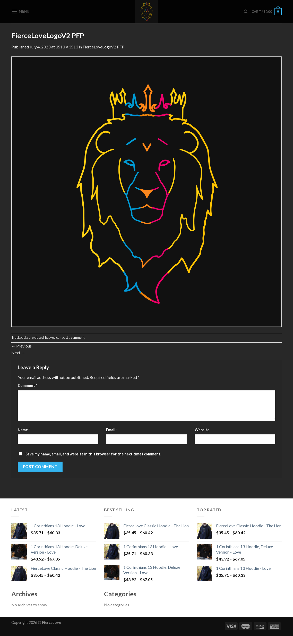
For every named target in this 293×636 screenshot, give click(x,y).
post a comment (73, 337)
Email (111, 430)
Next (18, 352)
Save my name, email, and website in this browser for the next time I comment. (93, 454)
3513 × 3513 (67, 46)
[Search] (246, 11)
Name (24, 430)
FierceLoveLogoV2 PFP (103, 46)
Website (202, 430)
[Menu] (20, 11)
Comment (27, 385)
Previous (21, 345)
